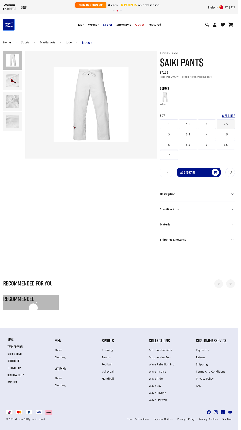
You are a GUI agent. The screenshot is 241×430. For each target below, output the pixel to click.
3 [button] (169, 134)
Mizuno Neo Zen (160, 357)
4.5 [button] (226, 134)
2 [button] (207, 124)
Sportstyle (123, 24)
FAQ (198, 386)
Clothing (60, 357)
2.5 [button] (226, 124)
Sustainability (16, 375)
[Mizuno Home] (9, 7)
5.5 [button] (188, 144)
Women (93, 24)
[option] (165, 97)
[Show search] (207, 24)
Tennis (106, 357)
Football (107, 364)
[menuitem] (81, 24)
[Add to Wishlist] (230, 172)
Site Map (227, 419)
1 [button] (169, 124)
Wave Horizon (158, 400)
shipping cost (204, 76)
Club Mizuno (15, 354)
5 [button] (169, 144)
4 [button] (207, 134)
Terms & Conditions (138, 419)
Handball (108, 378)
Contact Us (14, 361)
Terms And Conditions (210, 371)
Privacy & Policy (186, 419)
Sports (107, 24)
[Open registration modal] (215, 24)
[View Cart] (231, 24)
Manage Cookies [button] (208, 419)
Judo (69, 42)
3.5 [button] (188, 134)
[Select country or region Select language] (227, 7)
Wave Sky (155, 386)
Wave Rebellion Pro (161, 364)
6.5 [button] (226, 144)
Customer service (211, 340)
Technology (14, 368)
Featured (154, 24)
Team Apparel (15, 347)
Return (200, 357)
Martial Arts (48, 42)
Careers (12, 382)
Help (211, 7)
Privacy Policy (205, 378)
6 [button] (207, 144)
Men (81, 24)
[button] (218, 283)
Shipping (202, 364)
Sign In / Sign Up (91, 5)
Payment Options (163, 419)
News (11, 340)
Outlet (139, 24)
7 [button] (169, 155)
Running (107, 350)
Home (7, 42)
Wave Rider (156, 378)
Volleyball (108, 371)
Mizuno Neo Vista (160, 350)
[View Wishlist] (223, 24)
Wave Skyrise (157, 393)
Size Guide (228, 116)
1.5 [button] (188, 124)
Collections (159, 340)
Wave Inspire (157, 371)
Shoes (58, 350)
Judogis (87, 42)
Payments (202, 350)
